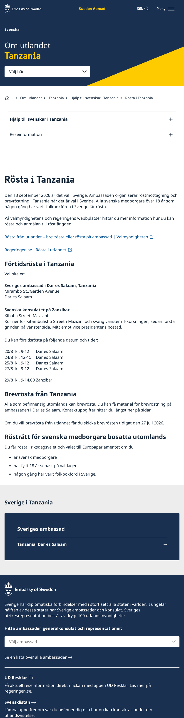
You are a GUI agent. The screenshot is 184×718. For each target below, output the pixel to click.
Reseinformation (26, 134)
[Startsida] (9, 97)
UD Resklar (16, 691)
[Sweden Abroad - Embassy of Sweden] (27, 8)
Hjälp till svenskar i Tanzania (94, 97)
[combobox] (47, 71)
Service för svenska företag (36, 149)
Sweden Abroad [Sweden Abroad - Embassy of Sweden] (92, 8)
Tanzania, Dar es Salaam (42, 558)
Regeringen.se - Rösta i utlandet (35, 264)
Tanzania (56, 97)
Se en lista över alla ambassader (36, 671)
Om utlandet (31, 97)
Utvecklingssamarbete (31, 165)
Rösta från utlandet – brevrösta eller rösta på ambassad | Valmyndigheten (76, 251)
